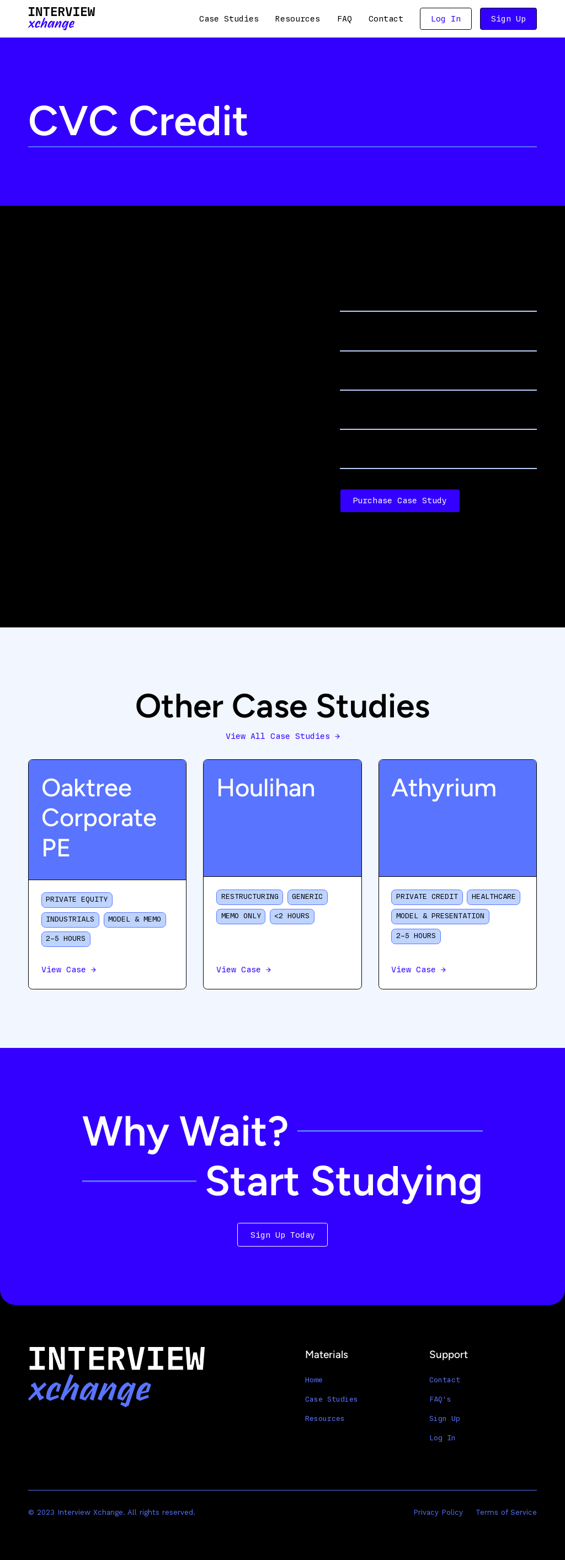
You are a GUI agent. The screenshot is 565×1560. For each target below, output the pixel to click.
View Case (68, 970)
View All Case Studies (283, 736)
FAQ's (440, 1399)
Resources (297, 19)
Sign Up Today (282, 1235)
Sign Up (508, 19)
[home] (61, 18)
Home (314, 1380)
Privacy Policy (438, 1512)
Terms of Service (506, 1512)
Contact (386, 19)
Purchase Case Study (400, 500)
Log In (446, 19)
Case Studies (229, 19)
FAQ (344, 19)
